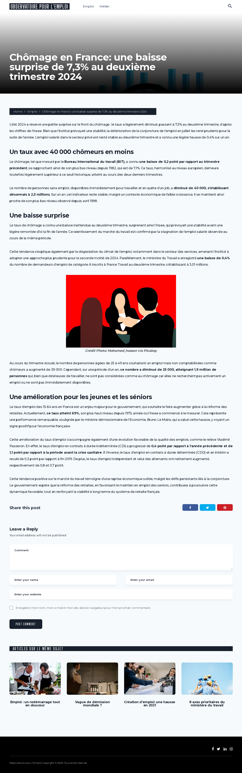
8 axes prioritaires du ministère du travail (207, 704)
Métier (105, 6)
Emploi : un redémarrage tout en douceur (35, 704)
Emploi (88, 6)
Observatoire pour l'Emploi (40, 6)
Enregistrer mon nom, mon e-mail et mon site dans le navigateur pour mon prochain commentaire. (83, 608)
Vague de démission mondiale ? (92, 704)
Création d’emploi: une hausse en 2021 (149, 704)
